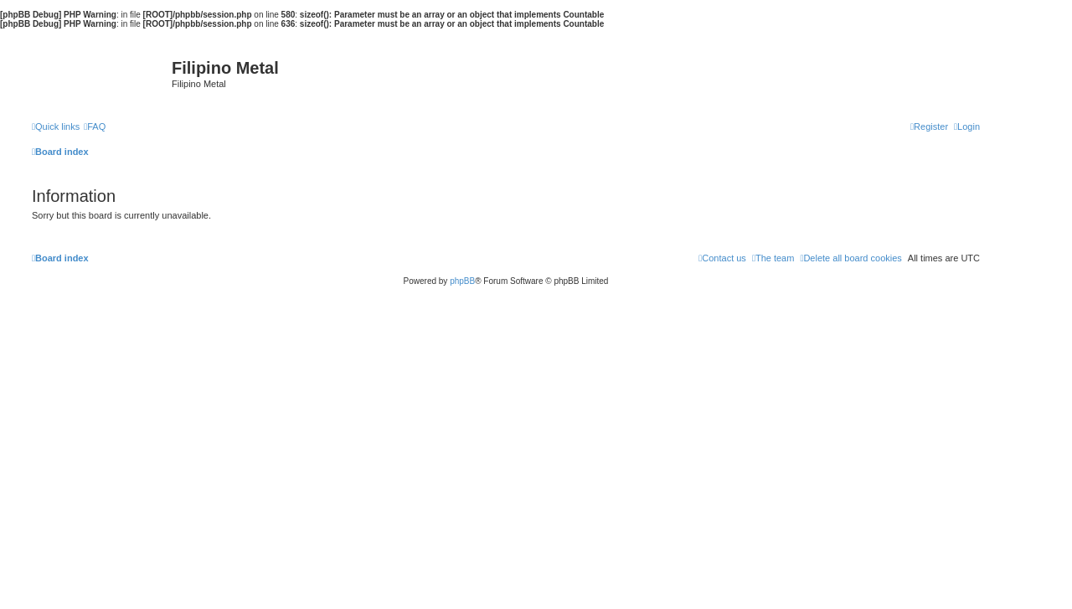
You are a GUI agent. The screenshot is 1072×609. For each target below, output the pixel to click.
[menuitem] (95, 126)
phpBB (462, 281)
